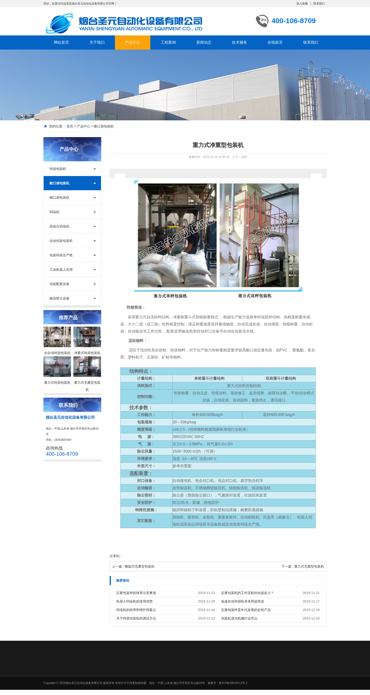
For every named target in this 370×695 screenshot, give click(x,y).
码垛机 (54, 212)
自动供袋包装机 (61, 241)
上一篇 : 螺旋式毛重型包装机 (133, 566)
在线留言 (275, 42)
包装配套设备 (59, 284)
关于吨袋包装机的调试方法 (136, 618)
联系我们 (319, 3)
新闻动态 (203, 42)
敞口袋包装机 (104, 126)
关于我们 (97, 42)
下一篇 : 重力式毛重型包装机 (303, 566)
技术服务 (239, 42)
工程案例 (168, 42)
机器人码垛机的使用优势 (134, 601)
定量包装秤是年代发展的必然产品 (246, 610)
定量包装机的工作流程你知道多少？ (247, 593)
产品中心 (132, 42)
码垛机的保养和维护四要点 (136, 610)
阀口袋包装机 (59, 197)
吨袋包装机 (58, 169)
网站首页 (61, 42)
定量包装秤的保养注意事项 (136, 593)
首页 (70, 126)
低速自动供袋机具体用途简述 (242, 601)
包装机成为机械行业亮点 (239, 618)
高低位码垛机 (59, 226)
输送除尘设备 (59, 298)
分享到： (116, 556)
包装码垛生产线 (61, 255)
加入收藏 (302, 3)
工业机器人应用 (61, 269)
